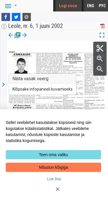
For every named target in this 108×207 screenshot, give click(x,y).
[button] (10, 5)
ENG (90, 5)
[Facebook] (5, 17)
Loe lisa (54, 179)
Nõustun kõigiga (53, 167)
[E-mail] (26, 17)
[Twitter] (16, 17)
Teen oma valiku (53, 154)
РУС (102, 5)
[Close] (54, 193)
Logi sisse (68, 5)
